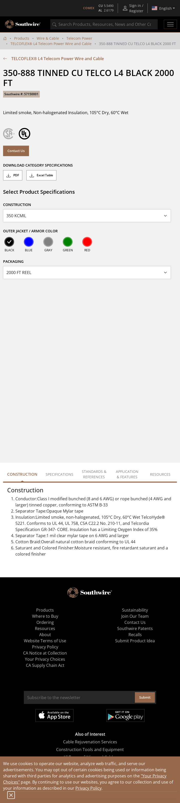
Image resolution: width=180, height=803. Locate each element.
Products (21, 38)
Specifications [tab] (59, 474)
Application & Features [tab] (127, 474)
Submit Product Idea (135, 641)
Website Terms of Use (45, 641)
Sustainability (135, 610)
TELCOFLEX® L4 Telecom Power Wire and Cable (51, 43)
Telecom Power (79, 38)
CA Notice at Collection (45, 653)
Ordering (45, 622)
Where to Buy (45, 616)
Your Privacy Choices (45, 659)
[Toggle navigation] (170, 24)
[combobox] (104, 24)
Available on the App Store (54, 715)
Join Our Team (135, 616)
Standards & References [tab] (94, 474)
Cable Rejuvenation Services (90, 742)
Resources (45, 628)
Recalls (135, 634)
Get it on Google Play (125, 715)
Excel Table (41, 175)
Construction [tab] (22, 474)
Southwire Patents (135, 628)
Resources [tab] (160, 474)
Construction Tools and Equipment (90, 749)
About (45, 634)
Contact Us (16, 150)
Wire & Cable (48, 38)
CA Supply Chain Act (45, 665)
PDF (12, 175)
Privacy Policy (88, 788)
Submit (145, 697)
